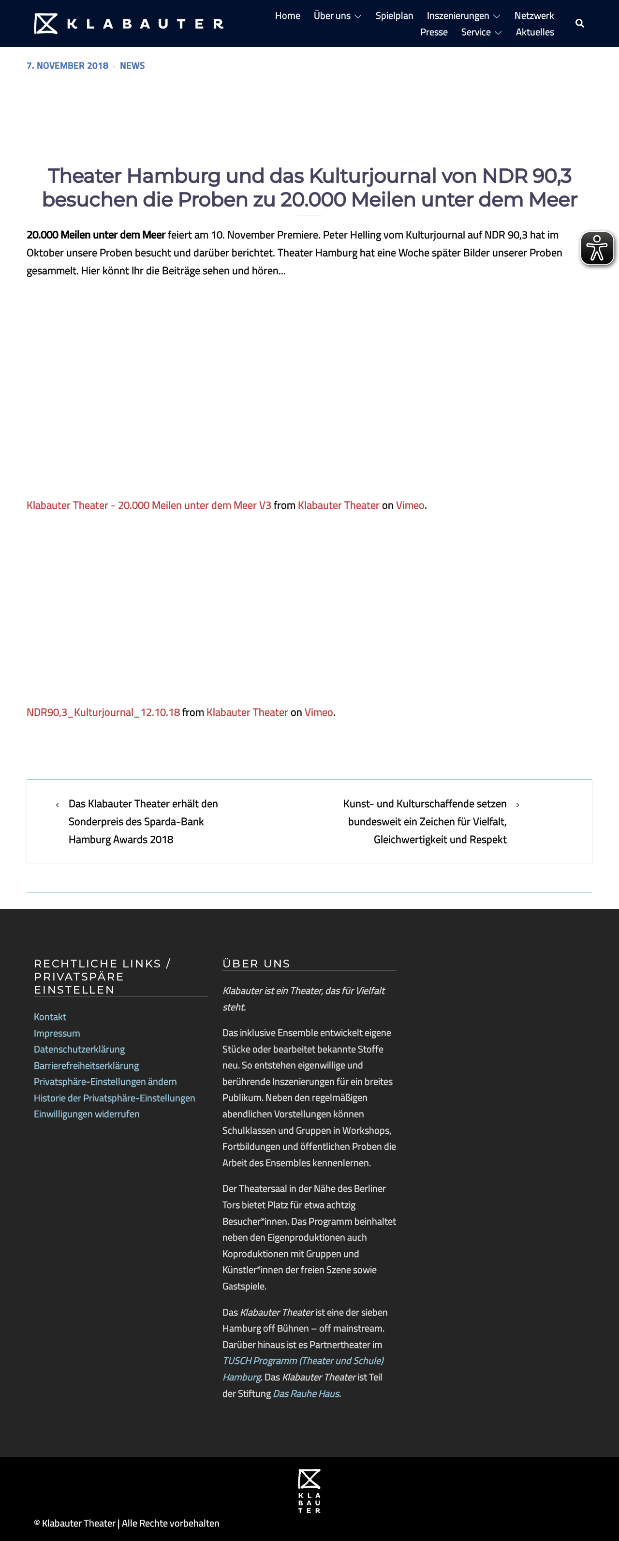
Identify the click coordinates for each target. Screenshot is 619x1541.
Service (476, 31)
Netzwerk (534, 15)
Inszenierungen (458, 15)
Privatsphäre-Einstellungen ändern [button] (105, 1081)
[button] (580, 24)
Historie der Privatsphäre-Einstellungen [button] (114, 1097)
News (132, 65)
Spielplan (394, 15)
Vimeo (410, 505)
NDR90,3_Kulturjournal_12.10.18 (103, 712)
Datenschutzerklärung (79, 1048)
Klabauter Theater (339, 505)
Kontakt (50, 1016)
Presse (434, 31)
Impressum (57, 1032)
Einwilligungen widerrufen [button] (87, 1113)
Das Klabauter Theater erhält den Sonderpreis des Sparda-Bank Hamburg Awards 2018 (143, 821)
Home (287, 15)
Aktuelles (535, 31)
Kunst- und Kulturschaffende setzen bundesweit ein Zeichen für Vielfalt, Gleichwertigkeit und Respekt (425, 821)
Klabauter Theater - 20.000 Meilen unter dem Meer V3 (149, 505)
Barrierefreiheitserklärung (86, 1065)
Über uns (332, 15)
